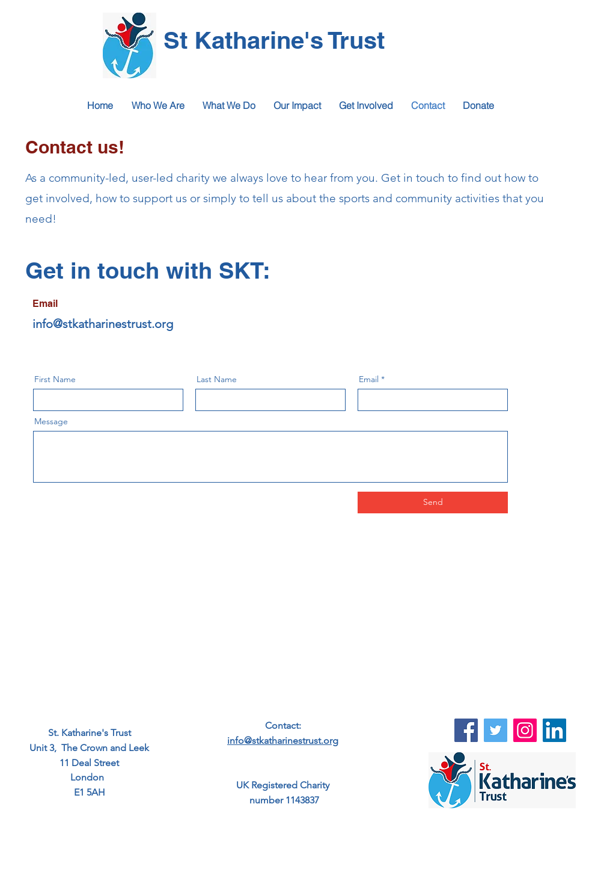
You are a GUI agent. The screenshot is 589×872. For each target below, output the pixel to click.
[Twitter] (495, 730)
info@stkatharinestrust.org (102, 324)
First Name (55, 379)
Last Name (217, 379)
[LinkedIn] (554, 730)
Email (369, 379)
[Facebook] (466, 730)
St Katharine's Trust (274, 40)
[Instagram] (525, 730)
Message (51, 421)
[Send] (433, 502)
